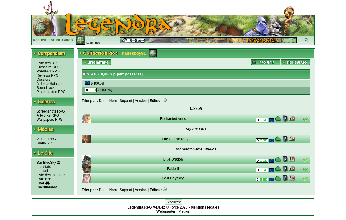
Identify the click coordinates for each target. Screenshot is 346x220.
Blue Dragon (173, 159)
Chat (40, 183)
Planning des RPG (51, 92)
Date (102, 101)
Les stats (44, 167)
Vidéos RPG (46, 139)
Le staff (42, 171)
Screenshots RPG (51, 111)
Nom (113, 101)
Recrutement (47, 187)
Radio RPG (46, 143)
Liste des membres (51, 175)
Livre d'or (44, 179)
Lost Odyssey (173, 178)
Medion (184, 211)
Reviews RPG (48, 75)
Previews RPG (48, 71)
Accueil (39, 40)
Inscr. (98, 42)
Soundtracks (46, 88)
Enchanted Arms (173, 119)
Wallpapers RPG (50, 120)
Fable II (173, 169)
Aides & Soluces (49, 84)
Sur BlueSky (48, 163)
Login (90, 42)
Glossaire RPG (48, 67)
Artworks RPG (48, 115)
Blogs (67, 40)
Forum (54, 40)
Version (141, 101)
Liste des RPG (48, 63)
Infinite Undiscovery (173, 139)
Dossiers (43, 79)
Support (126, 101)
